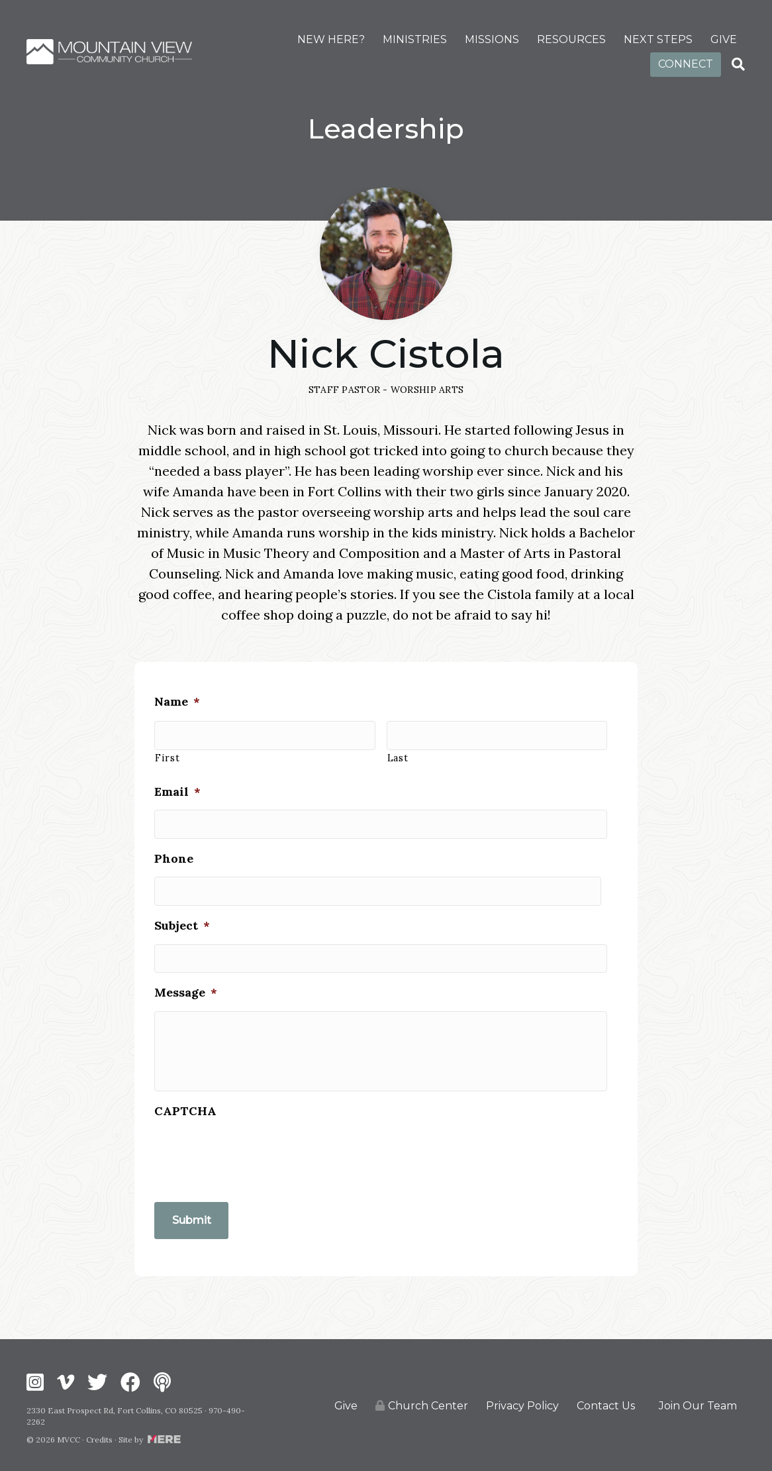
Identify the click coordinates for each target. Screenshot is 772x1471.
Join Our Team (698, 1403)
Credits (99, 1438)
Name (177, 697)
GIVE (723, 39)
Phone (173, 846)
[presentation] (255, 1161)
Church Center (421, 1404)
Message (185, 972)
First (167, 749)
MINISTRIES (415, 39)
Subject (182, 909)
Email (177, 782)
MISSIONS (492, 39)
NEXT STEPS (658, 39)
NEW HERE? (331, 39)
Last (398, 749)
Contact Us (606, 1403)
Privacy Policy (522, 1403)
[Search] (738, 64)
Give (346, 1403)
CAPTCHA (185, 1116)
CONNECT (685, 64)
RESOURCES (571, 39)
